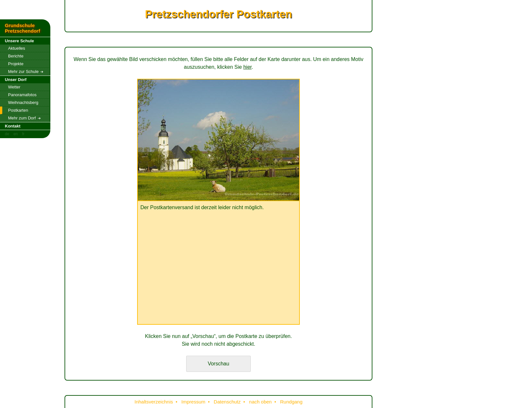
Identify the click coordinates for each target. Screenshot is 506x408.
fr (23, 134)
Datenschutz (227, 401)
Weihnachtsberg (23, 102)
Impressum (193, 401)
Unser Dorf (15, 79)
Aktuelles (16, 48)
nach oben (260, 401)
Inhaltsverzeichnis (154, 401)
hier (247, 67)
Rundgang (291, 401)
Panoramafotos (22, 94)
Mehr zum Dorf (24, 118)
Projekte (16, 63)
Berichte (16, 56)
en (16, 134)
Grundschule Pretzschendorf (22, 28)
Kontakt (12, 126)
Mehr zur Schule (25, 71)
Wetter (14, 87)
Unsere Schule (19, 40)
